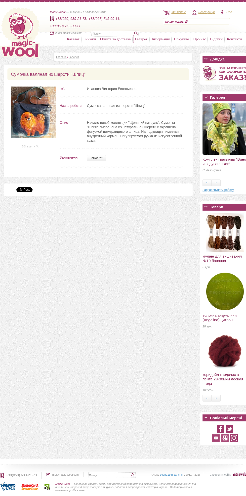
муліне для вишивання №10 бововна (222, 258)
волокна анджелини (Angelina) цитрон (220, 317)
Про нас (199, 39)
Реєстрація (206, 12)
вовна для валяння (172, 474)
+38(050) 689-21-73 (21, 475)
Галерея (141, 39)
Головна (61, 56)
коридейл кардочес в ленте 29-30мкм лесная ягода (223, 379)
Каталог (73, 39)
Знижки (90, 39)
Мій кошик (178, 12)
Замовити (96, 158)
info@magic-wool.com (68, 32)
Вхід (229, 12)
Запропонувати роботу (218, 190)
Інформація (161, 39)
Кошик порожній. (176, 21)
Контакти (234, 39)
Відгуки (216, 39)
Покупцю (181, 39)
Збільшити (30, 146)
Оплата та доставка (115, 39)
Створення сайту (220, 474)
